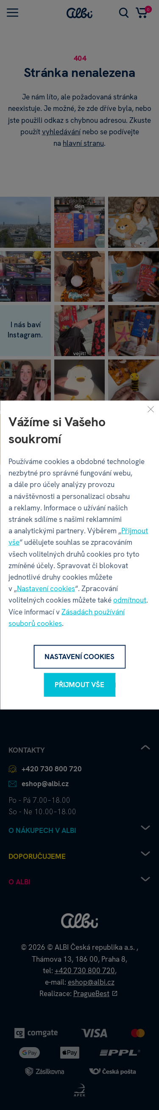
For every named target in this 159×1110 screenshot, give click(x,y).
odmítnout (129, 600)
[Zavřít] (150, 409)
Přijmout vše (79, 684)
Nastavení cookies (46, 588)
